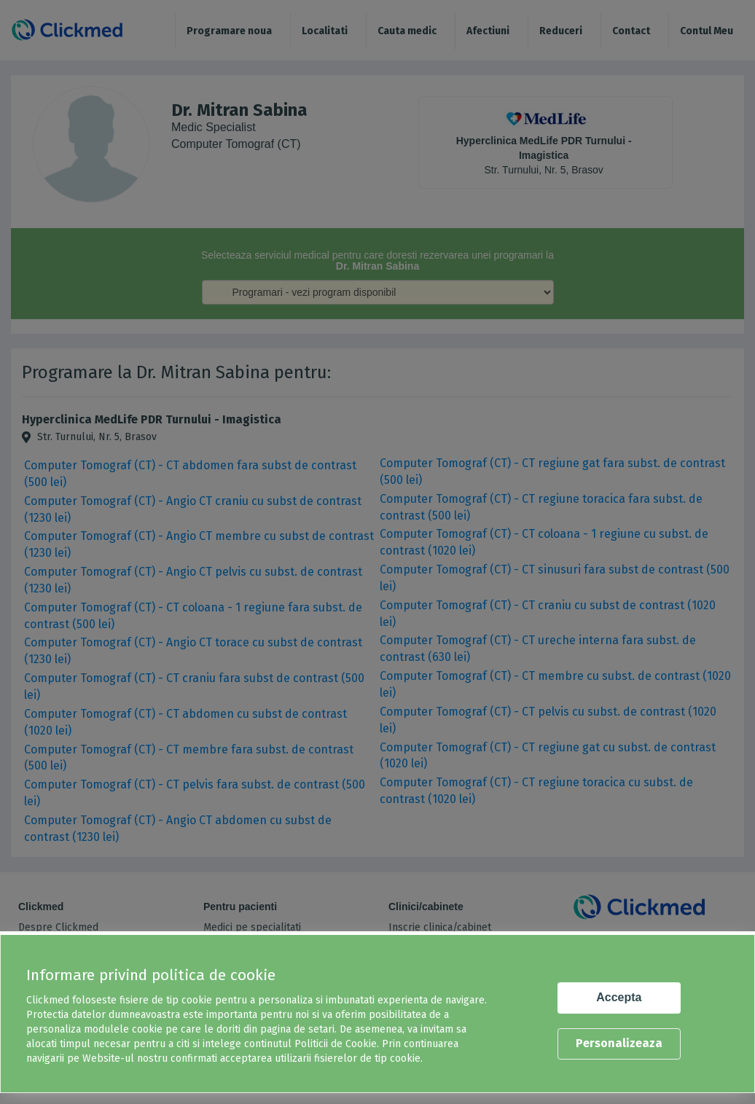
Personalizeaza (619, 1043)
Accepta (618, 997)
